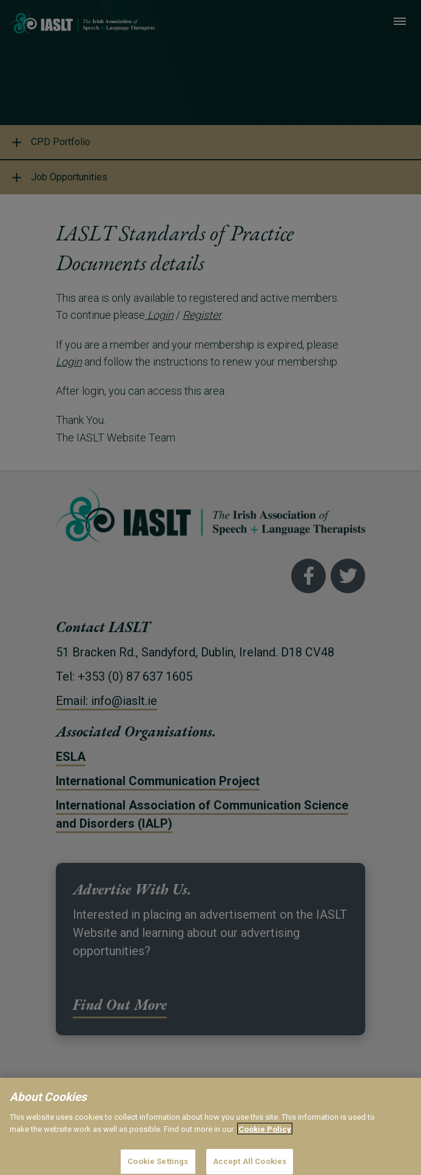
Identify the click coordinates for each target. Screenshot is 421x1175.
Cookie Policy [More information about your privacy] (264, 1144)
